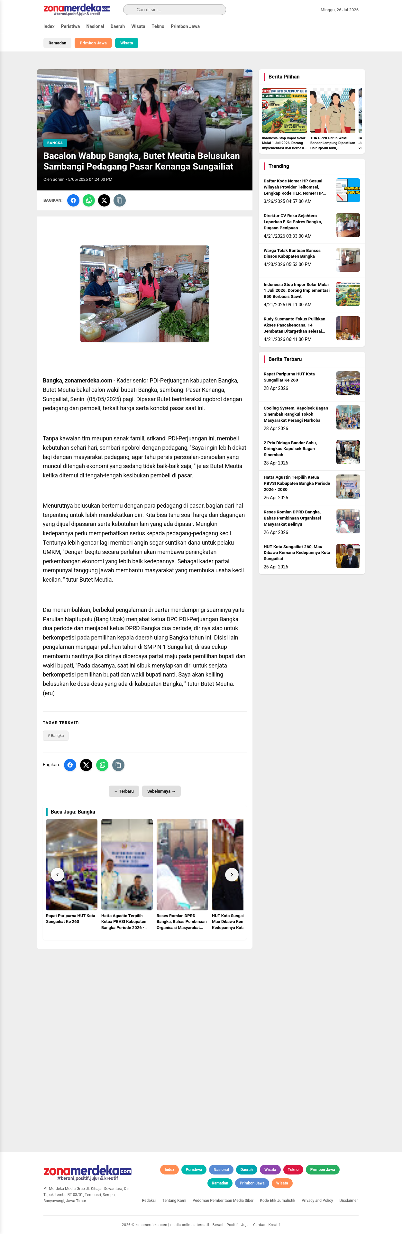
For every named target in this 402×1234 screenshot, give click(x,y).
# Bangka (56, 736)
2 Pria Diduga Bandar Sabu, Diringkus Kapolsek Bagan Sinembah (290, 449)
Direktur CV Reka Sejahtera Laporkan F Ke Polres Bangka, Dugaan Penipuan (293, 222)
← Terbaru (124, 791)
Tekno (157, 26)
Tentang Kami (174, 1200)
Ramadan (57, 43)
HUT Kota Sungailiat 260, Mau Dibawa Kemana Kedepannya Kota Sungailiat (297, 553)
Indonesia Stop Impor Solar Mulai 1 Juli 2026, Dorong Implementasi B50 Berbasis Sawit (297, 290)
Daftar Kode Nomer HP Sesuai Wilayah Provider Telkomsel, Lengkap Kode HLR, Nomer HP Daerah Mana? (293, 190)
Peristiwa (70, 26)
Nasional (95, 26)
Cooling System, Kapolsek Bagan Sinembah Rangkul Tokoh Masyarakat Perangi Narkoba (296, 414)
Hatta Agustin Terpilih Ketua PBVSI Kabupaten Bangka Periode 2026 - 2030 (297, 483)
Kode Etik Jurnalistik (277, 1200)
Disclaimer (349, 1200)
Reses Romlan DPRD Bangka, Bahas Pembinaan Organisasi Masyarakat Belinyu (292, 518)
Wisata (138, 26)
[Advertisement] (144, 994)
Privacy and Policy (317, 1200)
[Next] (232, 874)
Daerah (118, 26)
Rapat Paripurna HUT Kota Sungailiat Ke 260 (289, 377)
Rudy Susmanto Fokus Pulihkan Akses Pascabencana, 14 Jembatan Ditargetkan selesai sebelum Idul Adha (294, 328)
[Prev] (57, 874)
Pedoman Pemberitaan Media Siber (223, 1200)
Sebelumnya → (161, 791)
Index (49, 26)
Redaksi (149, 1200)
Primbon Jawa (185, 26)
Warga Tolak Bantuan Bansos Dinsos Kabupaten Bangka (292, 253)
